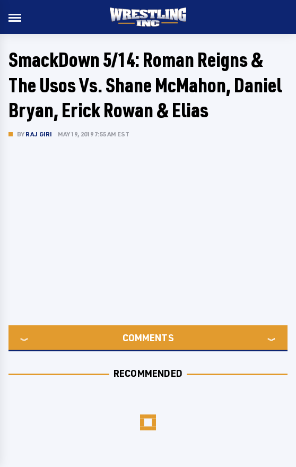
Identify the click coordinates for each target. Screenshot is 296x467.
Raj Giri (39, 134)
